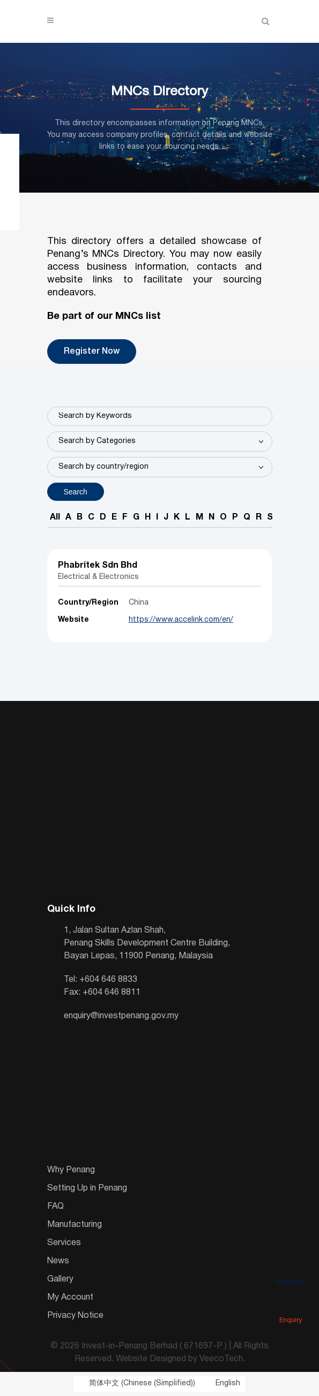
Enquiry (290, 1305)
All (55, 517)
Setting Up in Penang (87, 1188)
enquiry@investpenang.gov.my (121, 1016)
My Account (70, 1297)
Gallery (60, 1279)
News (58, 1261)
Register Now (92, 351)
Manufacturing (74, 1225)
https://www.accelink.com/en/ (181, 619)
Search (75, 491)
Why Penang (71, 1170)
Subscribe (291, 1267)
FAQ (55, 1206)
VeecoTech (221, 1359)
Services (64, 1243)
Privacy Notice (75, 1315)
